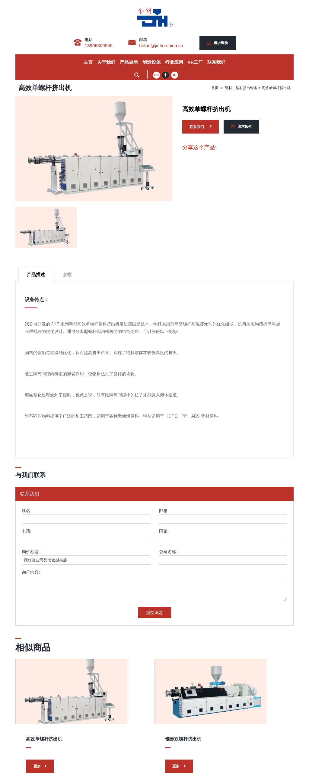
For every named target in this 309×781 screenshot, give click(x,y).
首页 (214, 88)
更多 (37, 749)
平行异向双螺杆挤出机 (230, 723)
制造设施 (151, 62)
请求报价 (245, 127)
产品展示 (129, 62)
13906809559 (98, 45)
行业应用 (174, 62)
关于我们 (106, 62)
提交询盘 (154, 613)
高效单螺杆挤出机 (43, 723)
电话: (26, 532)
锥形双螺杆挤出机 (134, 723)
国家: (164, 532)
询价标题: (31, 552)
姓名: (26, 511)
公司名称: (168, 552)
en (156, 75)
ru (175, 75)
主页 (88, 62)
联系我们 (216, 62)
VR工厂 (195, 62)
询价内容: (31, 573)
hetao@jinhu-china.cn (162, 45)
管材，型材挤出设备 (241, 88)
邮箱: (164, 511)
